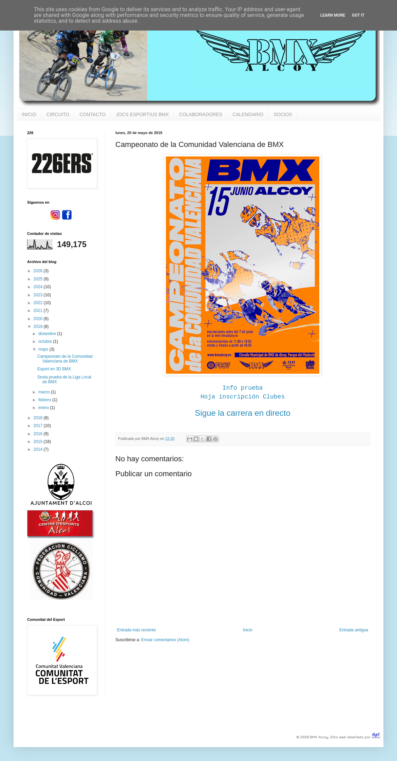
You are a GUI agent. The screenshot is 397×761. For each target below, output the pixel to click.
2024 (39, 286)
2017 (39, 425)
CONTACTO (92, 114)
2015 (39, 441)
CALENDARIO (247, 114)
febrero (45, 399)
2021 (39, 310)
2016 (39, 433)
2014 (39, 449)
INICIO (29, 114)
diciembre (47, 333)
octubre (45, 341)
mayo (44, 349)
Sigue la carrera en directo (242, 412)
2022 (39, 302)
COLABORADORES (201, 114)
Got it (358, 15)
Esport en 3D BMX (54, 369)
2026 (39, 270)
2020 (39, 318)
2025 (39, 279)
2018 (39, 417)
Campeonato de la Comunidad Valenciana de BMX (65, 359)
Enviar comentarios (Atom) (165, 639)
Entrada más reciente (136, 630)
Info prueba (243, 388)
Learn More (332, 15)
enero (44, 407)
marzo (44, 392)
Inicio (247, 630)
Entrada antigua (353, 630)
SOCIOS (282, 114)
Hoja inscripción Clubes (243, 396)
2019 (39, 326)
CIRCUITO (57, 114)
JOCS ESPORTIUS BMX (142, 114)
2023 (39, 295)
